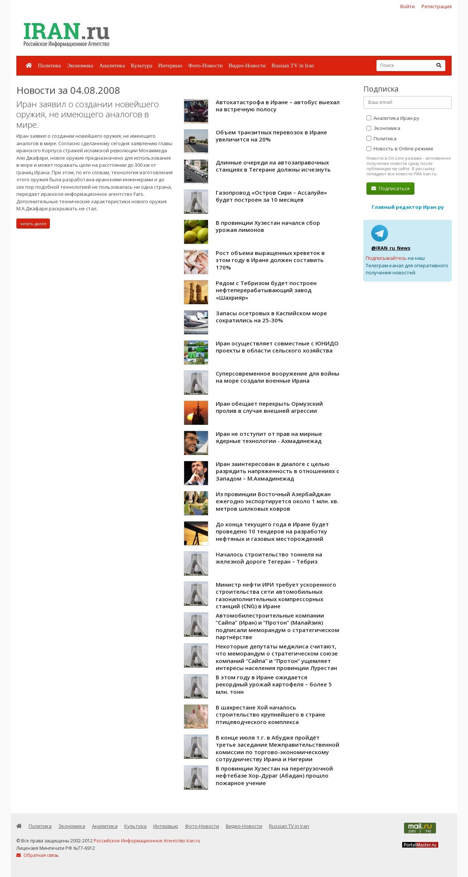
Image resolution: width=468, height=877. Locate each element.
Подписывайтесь (386, 258)
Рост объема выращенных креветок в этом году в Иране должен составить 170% (270, 260)
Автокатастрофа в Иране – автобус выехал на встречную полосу (278, 105)
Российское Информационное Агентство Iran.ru (147, 841)
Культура (142, 65)
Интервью (170, 65)
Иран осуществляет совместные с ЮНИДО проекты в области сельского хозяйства (277, 346)
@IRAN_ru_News (390, 248)
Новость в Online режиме (399, 148)
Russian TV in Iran (293, 65)
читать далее (33, 223)
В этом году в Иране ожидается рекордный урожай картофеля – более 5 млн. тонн (274, 684)
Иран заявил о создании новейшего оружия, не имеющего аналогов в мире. (87, 114)
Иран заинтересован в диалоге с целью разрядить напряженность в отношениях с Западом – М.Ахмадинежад (277, 471)
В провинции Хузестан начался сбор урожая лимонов (268, 226)
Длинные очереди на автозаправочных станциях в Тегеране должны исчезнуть (273, 166)
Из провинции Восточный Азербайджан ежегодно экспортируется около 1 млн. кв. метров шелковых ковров (277, 501)
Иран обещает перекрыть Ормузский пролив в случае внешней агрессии (269, 407)
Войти (407, 6)
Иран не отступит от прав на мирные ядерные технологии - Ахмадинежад (269, 437)
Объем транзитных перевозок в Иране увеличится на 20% (271, 135)
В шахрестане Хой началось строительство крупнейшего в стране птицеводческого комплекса (270, 714)
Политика (49, 65)
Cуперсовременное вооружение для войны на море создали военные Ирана (277, 377)
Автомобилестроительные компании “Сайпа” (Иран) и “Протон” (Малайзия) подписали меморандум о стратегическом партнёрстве (277, 626)
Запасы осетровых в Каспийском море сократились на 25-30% (271, 316)
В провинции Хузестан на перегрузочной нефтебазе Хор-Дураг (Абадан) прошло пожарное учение (274, 776)
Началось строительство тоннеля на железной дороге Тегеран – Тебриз (269, 558)
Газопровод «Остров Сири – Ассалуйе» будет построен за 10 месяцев (271, 196)
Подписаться (390, 188)
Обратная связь (37, 855)
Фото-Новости (205, 65)
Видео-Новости (246, 65)
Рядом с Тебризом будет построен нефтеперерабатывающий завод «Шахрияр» (266, 290)
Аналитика (112, 65)
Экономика (80, 65)
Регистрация (436, 6)
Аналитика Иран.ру (392, 118)
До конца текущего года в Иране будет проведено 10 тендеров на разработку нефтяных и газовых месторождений (272, 531)
